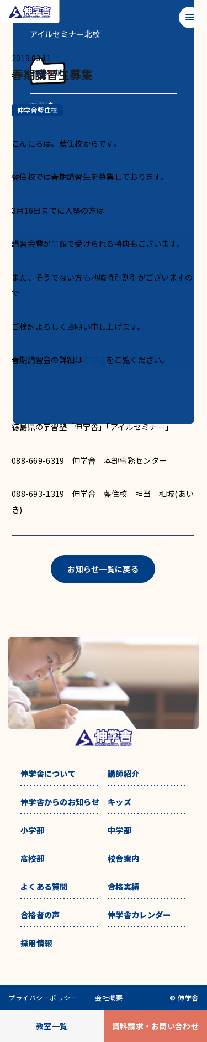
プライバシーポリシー (42, 997)
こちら (95, 359)
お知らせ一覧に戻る (103, 568)
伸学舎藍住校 (37, 110)
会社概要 (109, 997)
